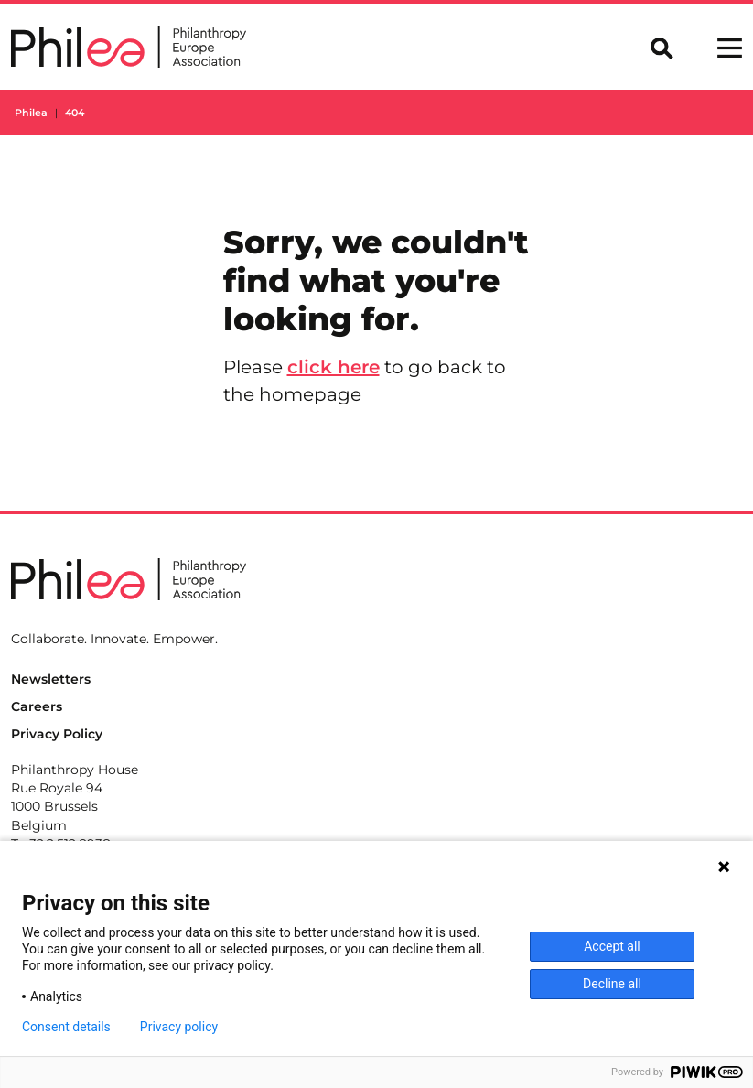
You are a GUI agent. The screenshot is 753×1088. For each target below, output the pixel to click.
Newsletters (51, 679)
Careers (36, 706)
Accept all (612, 946)
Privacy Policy (56, 734)
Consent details (66, 1026)
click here (333, 367)
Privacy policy (179, 1026)
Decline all (612, 983)
